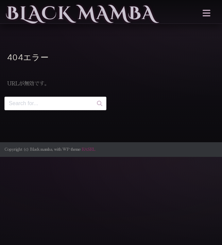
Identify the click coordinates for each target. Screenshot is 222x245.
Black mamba (80, 13)
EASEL (88, 149)
